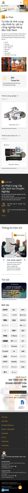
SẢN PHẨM (4, 421)
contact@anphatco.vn (6, 467)
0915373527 (4, 475)
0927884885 (11, 466)
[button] (9, 9)
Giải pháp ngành (14, 260)
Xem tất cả (4, 99)
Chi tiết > (3, 215)
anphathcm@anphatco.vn (7, 477)
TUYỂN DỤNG (5, 441)
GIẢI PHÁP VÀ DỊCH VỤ (7, 425)
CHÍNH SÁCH (4, 445)
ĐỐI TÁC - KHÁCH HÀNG (7, 429)
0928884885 (4, 466)
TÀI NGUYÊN (4, 433)
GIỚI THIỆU (4, 417)
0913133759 (11, 475)
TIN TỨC (3, 437)
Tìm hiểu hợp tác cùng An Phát (18, 392)
